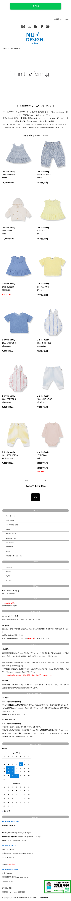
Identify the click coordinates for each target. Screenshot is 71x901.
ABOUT (8, 529)
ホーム (5, 48)
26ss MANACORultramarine (9, 343)
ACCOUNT (9, 567)
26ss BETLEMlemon (43, 231)
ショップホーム (10, 516)
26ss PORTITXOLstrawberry (9, 399)
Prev (26, 481)
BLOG (8, 551)
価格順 (37, 135)
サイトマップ (10, 542)
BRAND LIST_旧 (11, 533)
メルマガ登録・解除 (12, 525)
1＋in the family (15, 48)
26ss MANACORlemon (43, 287)
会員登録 (8, 571)
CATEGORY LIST (11, 538)
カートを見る (10, 580)
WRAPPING (9, 547)
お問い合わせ (10, 520)
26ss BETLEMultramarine (8, 287)
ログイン (8, 576)
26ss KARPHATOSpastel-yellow (10, 455)
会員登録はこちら (61, 19)
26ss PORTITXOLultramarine (44, 343)
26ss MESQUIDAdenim (44, 174)
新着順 (45, 135)
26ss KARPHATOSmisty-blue (44, 399)
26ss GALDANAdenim (8, 174)
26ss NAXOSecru (8, 231)
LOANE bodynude (43, 455)
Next (44, 481)
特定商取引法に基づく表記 (14, 556)
